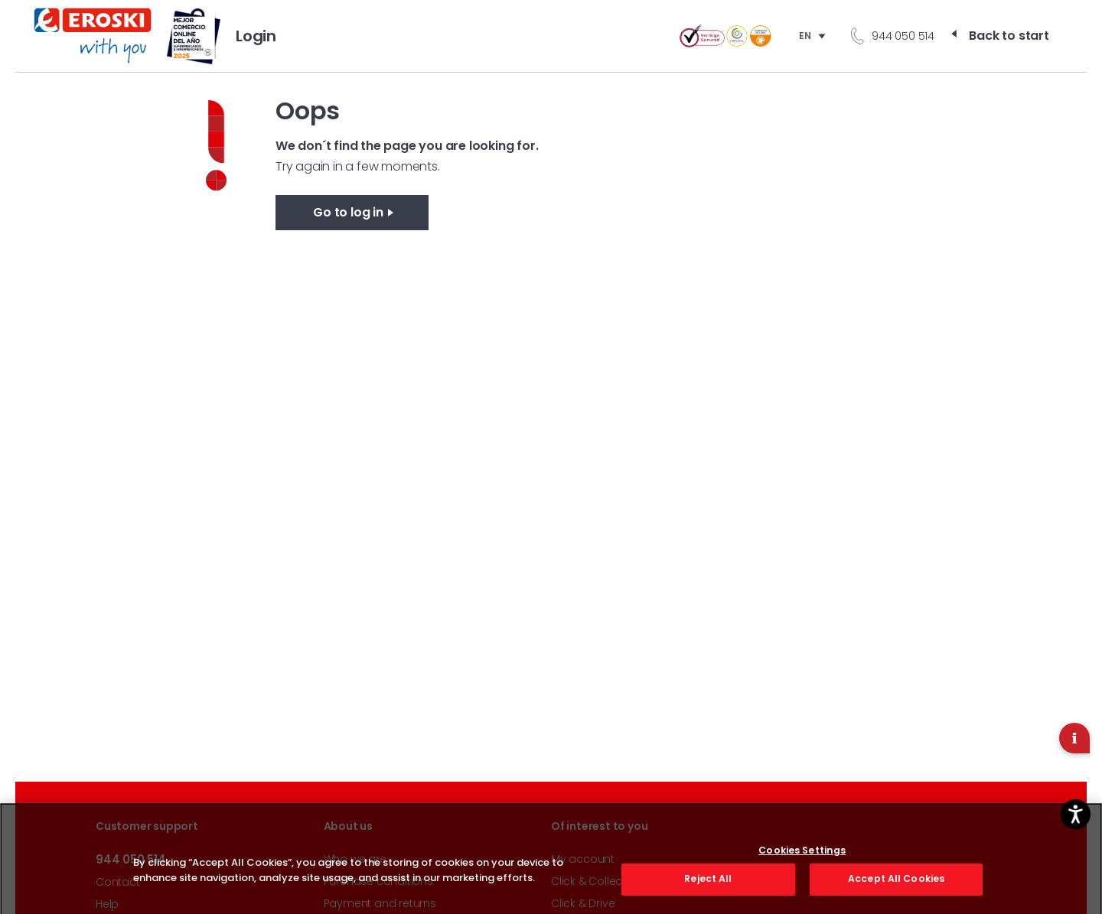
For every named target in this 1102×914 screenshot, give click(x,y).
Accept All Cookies (896, 885)
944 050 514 (903, 36)
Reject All (708, 885)
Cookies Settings (802, 858)
